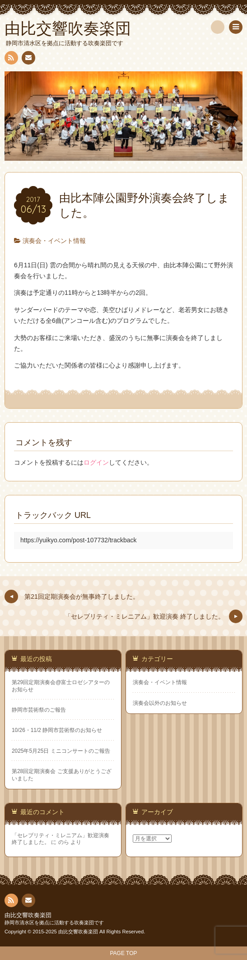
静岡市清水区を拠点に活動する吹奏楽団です (54, 922)
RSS (10, 59)
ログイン (96, 462)
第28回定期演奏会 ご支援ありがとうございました (62, 774)
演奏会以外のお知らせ (160, 703)
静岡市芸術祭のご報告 (39, 710)
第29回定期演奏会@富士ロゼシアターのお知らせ (61, 685)
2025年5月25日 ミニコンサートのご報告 (61, 751)
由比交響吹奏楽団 (28, 915)
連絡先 (28, 59)
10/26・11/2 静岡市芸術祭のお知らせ (57, 730)
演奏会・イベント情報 (54, 240)
